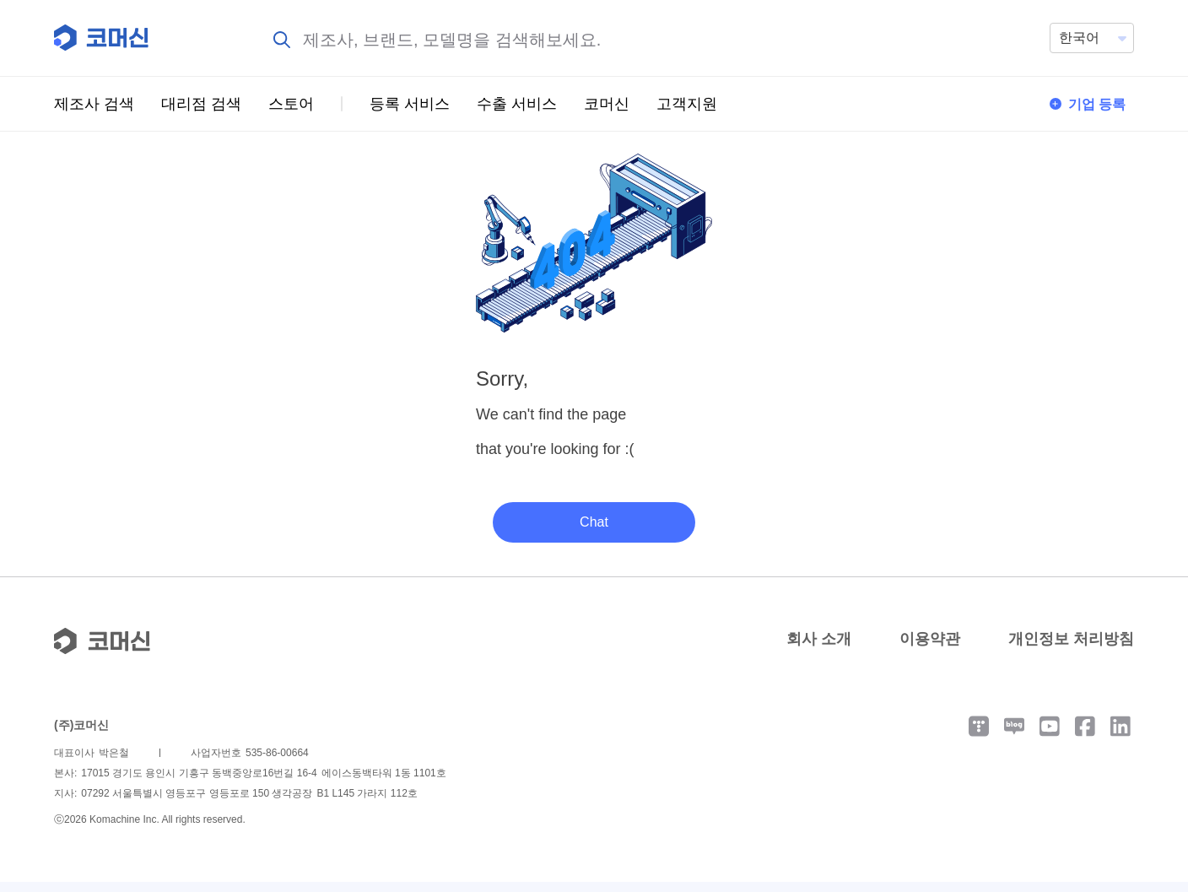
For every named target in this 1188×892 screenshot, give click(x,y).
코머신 (606, 103)
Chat (594, 532)
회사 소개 (818, 649)
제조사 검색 (94, 103)
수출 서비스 (517, 103)
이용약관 (929, 649)
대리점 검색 (201, 103)
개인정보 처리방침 (1071, 649)
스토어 (291, 103)
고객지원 (686, 103)
